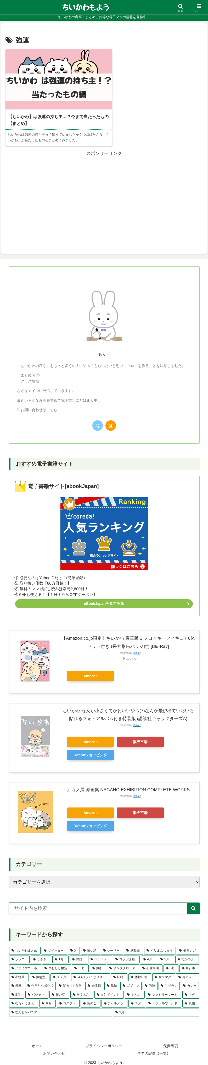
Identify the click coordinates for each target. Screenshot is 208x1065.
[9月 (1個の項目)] (156, 1007)
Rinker (136, 647)
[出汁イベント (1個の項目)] (109, 989)
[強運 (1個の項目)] (150, 980)
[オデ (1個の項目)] (190, 989)
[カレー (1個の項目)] (190, 980)
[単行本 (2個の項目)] (189, 963)
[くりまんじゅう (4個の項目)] (160, 945)
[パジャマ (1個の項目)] (36, 989)
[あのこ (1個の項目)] (90, 998)
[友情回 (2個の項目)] (19, 972)
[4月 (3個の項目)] (149, 954)
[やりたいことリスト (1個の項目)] (90, 972)
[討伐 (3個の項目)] (78, 954)
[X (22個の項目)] (74, 945)
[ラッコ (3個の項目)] (19, 954)
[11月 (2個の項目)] (80, 963)
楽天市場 (140, 736)
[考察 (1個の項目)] (16, 980)
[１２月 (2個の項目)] (60, 972)
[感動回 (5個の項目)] (133, 945)
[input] (104, 903)
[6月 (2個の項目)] (171, 963)
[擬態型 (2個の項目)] (39, 972)
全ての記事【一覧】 (153, 1048)
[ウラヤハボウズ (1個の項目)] (40, 980)
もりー (104, 348)
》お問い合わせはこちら (37, 404)
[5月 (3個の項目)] (166, 954)
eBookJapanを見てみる (104, 598)
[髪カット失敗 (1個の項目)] (70, 980)
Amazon (90, 670)
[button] (193, 903)
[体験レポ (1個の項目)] (139, 972)
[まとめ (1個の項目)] (135, 989)
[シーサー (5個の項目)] (112, 945)
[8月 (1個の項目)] (17, 989)
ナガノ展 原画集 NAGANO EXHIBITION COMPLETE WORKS (128, 784)
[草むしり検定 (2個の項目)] (56, 963)
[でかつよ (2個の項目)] (187, 954)
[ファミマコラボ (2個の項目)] (25, 963)
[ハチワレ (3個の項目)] (100, 954)
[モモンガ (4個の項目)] (188, 945)
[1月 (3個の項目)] (60, 954)
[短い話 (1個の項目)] (59, 989)
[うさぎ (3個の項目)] (41, 954)
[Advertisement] (104, 188)
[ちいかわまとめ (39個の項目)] (25, 945)
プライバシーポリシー (104, 1040)
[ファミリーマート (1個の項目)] (163, 989)
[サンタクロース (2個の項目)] (123, 963)
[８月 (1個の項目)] (47, 998)
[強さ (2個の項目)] (98, 963)
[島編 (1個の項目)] (111, 980)
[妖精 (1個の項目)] (119, 972)
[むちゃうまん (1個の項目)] (23, 998)
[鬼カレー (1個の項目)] (187, 972)
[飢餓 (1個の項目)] (190, 998)
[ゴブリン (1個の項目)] (131, 980)
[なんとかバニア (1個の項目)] (60, 1007)
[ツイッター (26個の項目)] (54, 945)
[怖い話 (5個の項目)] (90, 945)
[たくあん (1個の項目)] (81, 989)
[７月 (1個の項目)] (136, 998)
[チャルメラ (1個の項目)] (114, 998)
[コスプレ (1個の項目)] (68, 998)
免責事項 (170, 1040)
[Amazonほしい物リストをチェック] (110, 420)
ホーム (37, 1040)
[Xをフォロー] (97, 420)
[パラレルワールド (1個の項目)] (163, 998)
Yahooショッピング (90, 749)
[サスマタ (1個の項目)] (163, 972)
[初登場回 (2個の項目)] (151, 963)
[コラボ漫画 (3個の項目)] (126, 954)
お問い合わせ (54, 1048)
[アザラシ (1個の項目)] (169, 980)
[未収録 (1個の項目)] (94, 980)
